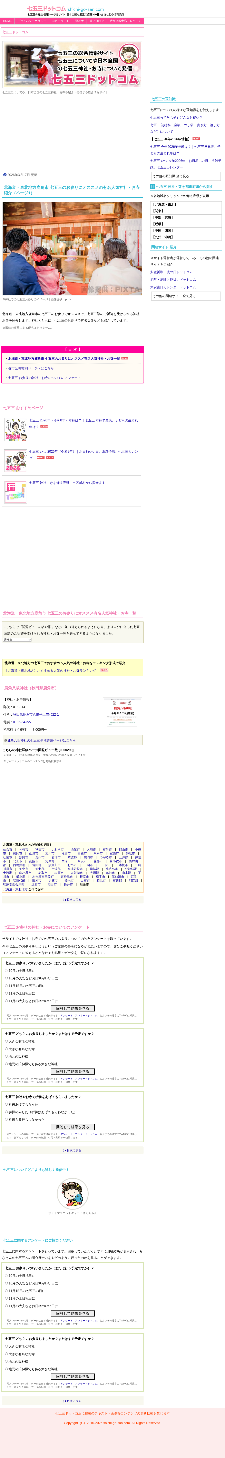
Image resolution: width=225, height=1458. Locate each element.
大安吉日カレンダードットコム (173, 287)
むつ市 (72, 865)
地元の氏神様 (18, 1056)
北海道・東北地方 (15, 889)
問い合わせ (97, 20)
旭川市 (50, 853)
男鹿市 (53, 880)
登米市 (69, 880)
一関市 (88, 865)
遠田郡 (36, 865)
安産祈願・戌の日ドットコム (171, 272)
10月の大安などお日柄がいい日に (33, 978)
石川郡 (117, 880)
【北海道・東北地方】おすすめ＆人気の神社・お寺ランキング (51, 670)
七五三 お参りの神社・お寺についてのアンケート (44, 378)
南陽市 (33, 861)
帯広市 (130, 853)
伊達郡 (56, 869)
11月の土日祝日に (22, 993)
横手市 (100, 876)
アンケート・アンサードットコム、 (80, 1015)
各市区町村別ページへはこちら (31, 368)
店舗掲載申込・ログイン (125, 20)
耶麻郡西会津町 (14, 884)
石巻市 (107, 849)
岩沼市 (56, 857)
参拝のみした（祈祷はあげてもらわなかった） (43, 1112)
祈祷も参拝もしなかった (27, 1119)
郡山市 (123, 849)
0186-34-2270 (23, 722)
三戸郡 (123, 857)
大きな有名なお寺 (22, 1049)
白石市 (85, 880)
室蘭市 (114, 853)
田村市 (36, 880)
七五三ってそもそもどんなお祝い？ (176, 117)
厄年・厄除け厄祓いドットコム (173, 279)
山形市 (33, 853)
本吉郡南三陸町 (43, 876)
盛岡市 (17, 853)
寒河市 (110, 872)
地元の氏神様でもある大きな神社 (33, 1064)
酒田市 (52, 884)
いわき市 (57, 849)
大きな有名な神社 (22, 1041)
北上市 (17, 861)
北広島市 (112, 869)
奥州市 (40, 857)
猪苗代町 (19, 880)
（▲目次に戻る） (72, 899)
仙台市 (7, 849)
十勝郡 (7, 872)
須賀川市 (54, 865)
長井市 (68, 884)
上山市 (104, 865)
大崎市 (91, 849)
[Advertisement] (72, 133)
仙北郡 (40, 869)
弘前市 (7, 857)
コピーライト (60, 20)
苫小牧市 (116, 861)
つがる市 (106, 857)
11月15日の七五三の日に (27, 986)
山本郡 (126, 872)
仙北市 (23, 869)
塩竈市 (59, 872)
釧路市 (23, 857)
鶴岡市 (88, 857)
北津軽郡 (131, 869)
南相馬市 (25, 872)
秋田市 (40, 849)
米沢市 (82, 861)
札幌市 (23, 849)
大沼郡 (94, 872)
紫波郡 (72, 857)
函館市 (75, 849)
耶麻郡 (133, 880)
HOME (7, 20)
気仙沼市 (118, 876)
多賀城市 (77, 872)
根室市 (84, 876)
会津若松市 (75, 869)
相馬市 (101, 880)
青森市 (82, 853)
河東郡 (50, 861)
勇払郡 (94, 869)
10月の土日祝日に (22, 970)
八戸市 (98, 853)
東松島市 (67, 876)
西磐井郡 (19, 865)
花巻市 (98, 861)
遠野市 (36, 884)
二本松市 (122, 865)
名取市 (43, 872)
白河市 (66, 861)
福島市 (66, 853)
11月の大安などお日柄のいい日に (33, 1001)
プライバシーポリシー (32, 20)
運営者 (79, 20)
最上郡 (20, 876)
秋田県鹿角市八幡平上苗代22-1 (36, 714)
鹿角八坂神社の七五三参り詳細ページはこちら (41, 740)
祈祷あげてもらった (23, 1104)
